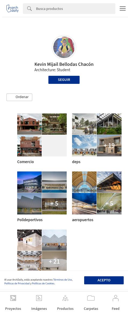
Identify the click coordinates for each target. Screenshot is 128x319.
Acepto (104, 280)
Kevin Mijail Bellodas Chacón (64, 64)
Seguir (64, 80)
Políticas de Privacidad (17, 283)
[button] (19, 97)
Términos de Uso (62, 280)
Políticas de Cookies (43, 283)
